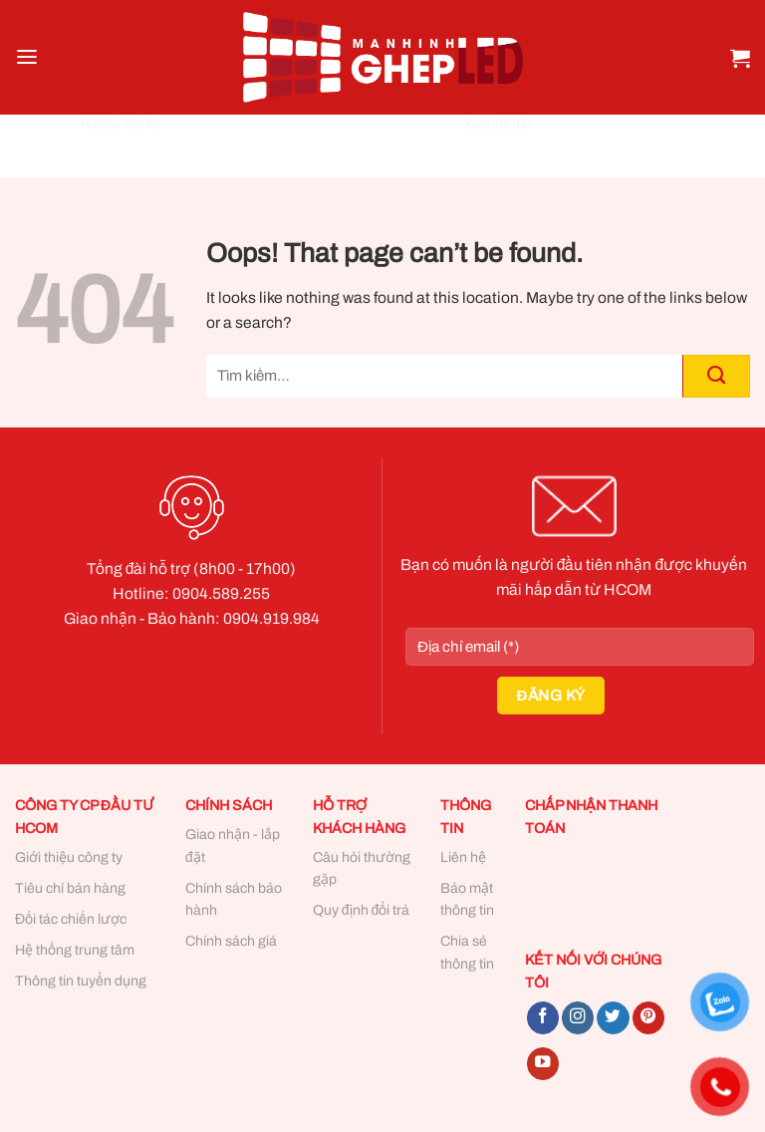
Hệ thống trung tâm (74, 950)
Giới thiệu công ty (69, 857)
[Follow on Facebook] (543, 1017)
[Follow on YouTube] (543, 1063)
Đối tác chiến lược (71, 919)
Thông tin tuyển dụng (80, 981)
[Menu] (27, 57)
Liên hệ (463, 857)
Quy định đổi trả (361, 910)
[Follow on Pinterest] (648, 1017)
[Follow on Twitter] (613, 1017)
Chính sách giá (231, 941)
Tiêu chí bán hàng (70, 888)
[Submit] (716, 376)
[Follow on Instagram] (578, 1017)
